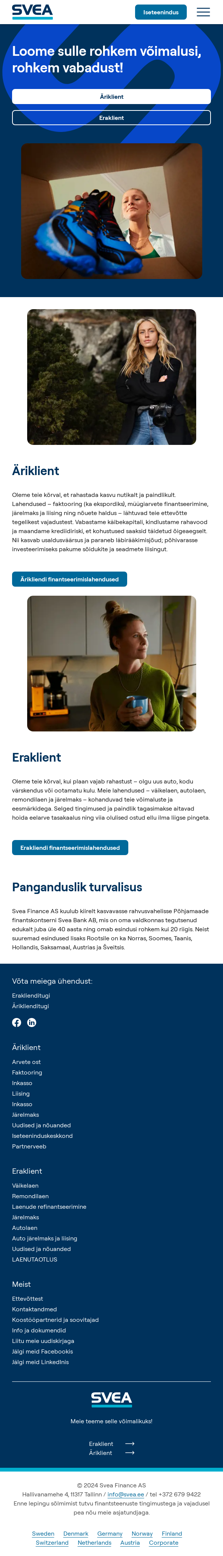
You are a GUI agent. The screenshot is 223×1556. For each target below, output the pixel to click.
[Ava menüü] (203, 12)
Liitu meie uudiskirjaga (43, 1340)
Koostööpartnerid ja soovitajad (55, 1319)
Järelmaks (25, 1114)
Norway (142, 1533)
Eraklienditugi (31, 995)
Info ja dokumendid (39, 1330)
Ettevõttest (27, 1298)
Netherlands (94, 1542)
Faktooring (27, 1072)
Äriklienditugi (30, 1006)
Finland (172, 1533)
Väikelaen (25, 1185)
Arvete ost (26, 1061)
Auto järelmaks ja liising (44, 1238)
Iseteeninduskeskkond (42, 1135)
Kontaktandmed (34, 1309)
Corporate (163, 1542)
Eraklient (111, 117)
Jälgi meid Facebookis (42, 1351)
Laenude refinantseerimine (49, 1206)
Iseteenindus (160, 12)
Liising (21, 1093)
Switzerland (52, 1542)
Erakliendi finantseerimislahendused (70, 847)
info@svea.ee (126, 1494)
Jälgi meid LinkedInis (40, 1362)
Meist (21, 1284)
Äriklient (111, 96)
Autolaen (24, 1227)
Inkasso (22, 1083)
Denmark (75, 1533)
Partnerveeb (29, 1146)
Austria (130, 1542)
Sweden (43, 1533)
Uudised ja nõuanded (41, 1125)
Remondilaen (30, 1196)
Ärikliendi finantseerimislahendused (69, 579)
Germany (110, 1533)
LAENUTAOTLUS (34, 1259)
